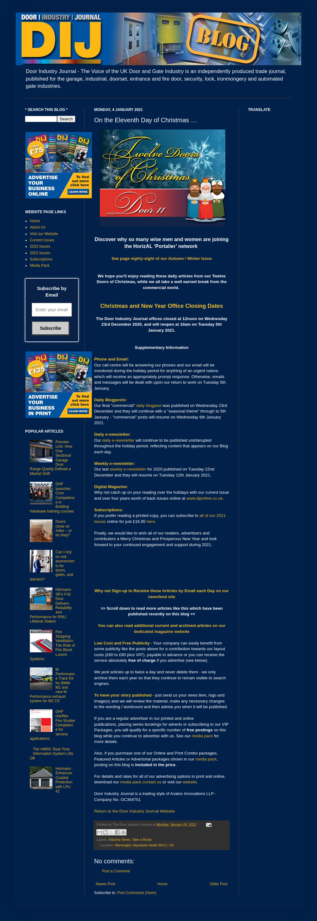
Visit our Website (44, 234)
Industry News (119, 839)
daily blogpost (149, 405)
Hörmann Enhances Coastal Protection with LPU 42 (64, 779)
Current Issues (42, 240)
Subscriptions (41, 259)
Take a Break (142, 839)
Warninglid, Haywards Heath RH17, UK (144, 845)
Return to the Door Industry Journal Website (134, 811)
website (190, 782)
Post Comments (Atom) (136, 893)
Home (163, 884)
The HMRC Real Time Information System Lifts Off (51, 753)
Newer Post (105, 884)
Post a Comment (116, 871)
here (151, 521)
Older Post (219, 884)
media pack (202, 736)
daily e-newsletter (118, 440)
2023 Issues (40, 246)
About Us (37, 227)
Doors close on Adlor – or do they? (64, 528)
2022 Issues (40, 253)
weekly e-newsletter (128, 469)
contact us (151, 782)
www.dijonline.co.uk (204, 498)
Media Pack (40, 265)
